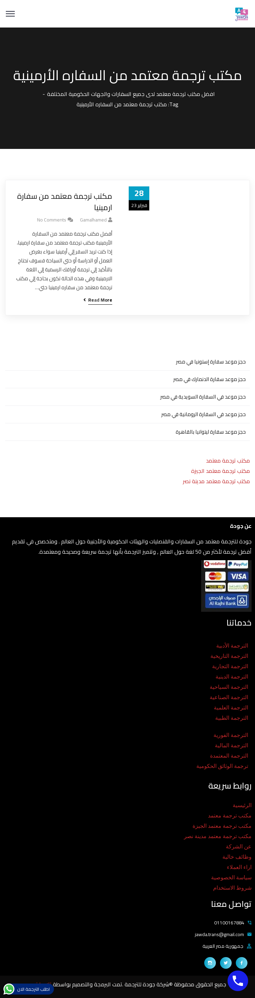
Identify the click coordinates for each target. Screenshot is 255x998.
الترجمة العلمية (231, 708)
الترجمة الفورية (230, 735)
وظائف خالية (237, 857)
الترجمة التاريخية (229, 656)
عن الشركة (239, 846)
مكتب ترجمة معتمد (228, 460)
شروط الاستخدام (232, 888)
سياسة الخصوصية (231, 877)
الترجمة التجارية (230, 666)
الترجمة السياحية (229, 687)
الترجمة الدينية (232, 677)
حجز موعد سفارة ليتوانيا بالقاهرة (211, 432)
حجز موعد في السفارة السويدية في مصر (203, 397)
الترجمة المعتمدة (229, 756)
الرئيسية (242, 805)
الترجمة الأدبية (232, 646)
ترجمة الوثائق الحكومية (222, 766)
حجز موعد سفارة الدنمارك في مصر (209, 379)
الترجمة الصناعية (229, 697)
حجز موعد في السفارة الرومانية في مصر (203, 414)
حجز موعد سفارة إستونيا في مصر (211, 362)
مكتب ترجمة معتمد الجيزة (220, 471)
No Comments (51, 219)
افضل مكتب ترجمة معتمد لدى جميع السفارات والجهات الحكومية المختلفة (131, 94)
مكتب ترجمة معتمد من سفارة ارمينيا (64, 202)
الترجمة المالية (231, 745)
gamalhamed (93, 219)
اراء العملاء (239, 867)
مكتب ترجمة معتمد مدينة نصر (216, 481)
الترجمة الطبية (231, 718)
